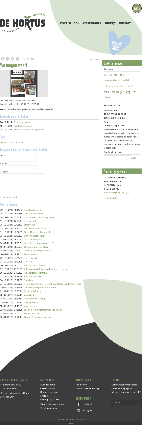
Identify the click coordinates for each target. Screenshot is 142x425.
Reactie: (4, 171)
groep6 (115, 91)
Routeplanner (110, 197)
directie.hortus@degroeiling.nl (14, 393)
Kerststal (28, 261)
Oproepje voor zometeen (36, 246)
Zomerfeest (30, 306)
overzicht (94, 58)
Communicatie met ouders (124, 384)
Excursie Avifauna (32, 291)
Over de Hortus (47, 384)
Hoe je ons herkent (49, 392)
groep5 (107, 91)
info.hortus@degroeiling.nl (117, 192)
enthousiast (109, 86)
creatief (125, 80)
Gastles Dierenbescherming (37, 317)
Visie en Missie (47, 388)
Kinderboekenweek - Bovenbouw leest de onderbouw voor (52, 283)
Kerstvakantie (31, 258)
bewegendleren (112, 80)
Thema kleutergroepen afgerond (40, 287)
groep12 (129, 86)
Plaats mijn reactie (9, 197)
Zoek (133, 157)
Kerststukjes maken (23, 125)
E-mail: (3, 163)
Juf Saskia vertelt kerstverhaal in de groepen (45, 269)
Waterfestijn (30, 294)
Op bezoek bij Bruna (34, 239)
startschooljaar (16, 142)
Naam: (3, 155)
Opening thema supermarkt (37, 250)
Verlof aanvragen (48, 408)
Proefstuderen (31, 254)
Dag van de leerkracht (34, 235)
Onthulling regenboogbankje (38, 232)
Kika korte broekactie (35, 228)
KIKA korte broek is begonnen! (29, 129)
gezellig (120, 86)
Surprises (28, 280)
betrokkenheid (114, 74)
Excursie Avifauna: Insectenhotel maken (43, 309)
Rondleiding (81, 384)
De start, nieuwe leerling (87, 388)
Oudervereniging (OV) (122, 388)
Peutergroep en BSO (50, 399)
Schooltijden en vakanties (52, 404)
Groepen (44, 395)
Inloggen (71, 423)
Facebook (84, 404)
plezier (107, 97)
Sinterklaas (29, 224)
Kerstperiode (30, 221)
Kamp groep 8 (31, 302)
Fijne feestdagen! (22, 122)
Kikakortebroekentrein (35, 272)
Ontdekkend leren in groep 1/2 (39, 243)
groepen (4, 142)
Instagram (84, 410)
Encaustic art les (32, 313)
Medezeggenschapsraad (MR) (126, 392)
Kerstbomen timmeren (35, 265)
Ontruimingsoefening (34, 298)
